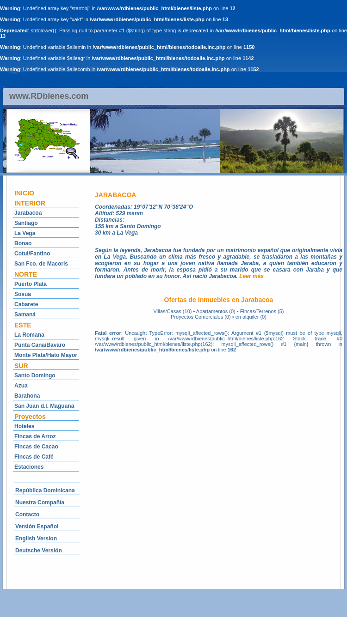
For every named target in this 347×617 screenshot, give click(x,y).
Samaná (25, 314)
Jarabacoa (28, 213)
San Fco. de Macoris (41, 263)
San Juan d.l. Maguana (44, 406)
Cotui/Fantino (32, 253)
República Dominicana (45, 490)
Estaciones (28, 467)
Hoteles (24, 426)
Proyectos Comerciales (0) (201, 317)
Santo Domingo (35, 375)
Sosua (22, 294)
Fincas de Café (34, 457)
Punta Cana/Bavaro (39, 345)
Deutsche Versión (38, 550)
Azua (21, 385)
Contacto (27, 514)
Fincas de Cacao (36, 446)
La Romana (29, 335)
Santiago (26, 223)
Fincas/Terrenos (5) (262, 311)
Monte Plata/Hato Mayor (45, 355)
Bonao (22, 243)
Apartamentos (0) (215, 311)
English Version (36, 538)
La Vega (24, 233)
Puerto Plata (30, 284)
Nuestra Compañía (39, 502)
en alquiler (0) (250, 317)
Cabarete (26, 304)
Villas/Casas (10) (172, 311)
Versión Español (36, 526)
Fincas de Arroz (35, 436)
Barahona (27, 396)
